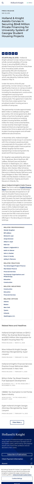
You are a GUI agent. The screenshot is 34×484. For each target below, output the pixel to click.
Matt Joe (6, 244)
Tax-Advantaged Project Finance (14, 266)
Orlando (6, 313)
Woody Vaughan (9, 230)
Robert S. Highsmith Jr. (11, 247)
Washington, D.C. (9, 316)
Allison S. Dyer (8, 242)
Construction (8, 282)
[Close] (32, 471)
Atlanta (6, 301)
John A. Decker (9, 253)
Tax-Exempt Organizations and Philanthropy (14, 275)
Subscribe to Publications (17, 454)
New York (7, 307)
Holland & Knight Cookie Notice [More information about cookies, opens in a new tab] (22, 479)
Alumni (4, 463)
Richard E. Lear (9, 236)
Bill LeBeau (7, 233)
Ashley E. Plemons (10, 259)
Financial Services (10, 271)
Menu (30, 2)
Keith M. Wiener (9, 250)
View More (16, 422)
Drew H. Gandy (9, 256)
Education (7, 279)
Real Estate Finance (10, 269)
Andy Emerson (8, 239)
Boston (6, 304)
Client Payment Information (12, 459)
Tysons (6, 310)
